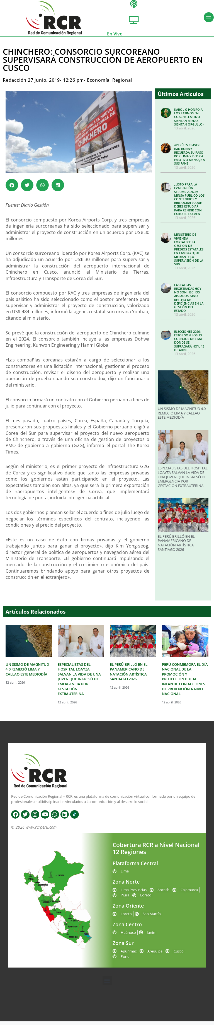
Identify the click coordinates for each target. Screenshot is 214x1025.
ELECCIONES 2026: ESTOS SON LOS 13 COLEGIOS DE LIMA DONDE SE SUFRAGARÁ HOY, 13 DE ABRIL (189, 344)
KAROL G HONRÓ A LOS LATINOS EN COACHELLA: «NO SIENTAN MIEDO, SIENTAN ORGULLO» (189, 120)
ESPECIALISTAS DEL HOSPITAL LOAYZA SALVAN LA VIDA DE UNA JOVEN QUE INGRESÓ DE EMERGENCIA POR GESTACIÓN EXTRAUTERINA (183, 480)
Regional (122, 83)
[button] (12, 188)
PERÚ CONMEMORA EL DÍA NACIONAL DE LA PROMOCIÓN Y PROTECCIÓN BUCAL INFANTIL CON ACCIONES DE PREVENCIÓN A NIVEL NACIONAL (185, 682)
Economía (98, 83)
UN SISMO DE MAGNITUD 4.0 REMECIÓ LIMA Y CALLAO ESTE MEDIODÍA (182, 416)
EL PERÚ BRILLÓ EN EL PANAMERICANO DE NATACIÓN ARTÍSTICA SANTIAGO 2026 (176, 546)
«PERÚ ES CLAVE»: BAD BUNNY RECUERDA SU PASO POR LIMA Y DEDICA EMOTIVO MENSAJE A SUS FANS (189, 157)
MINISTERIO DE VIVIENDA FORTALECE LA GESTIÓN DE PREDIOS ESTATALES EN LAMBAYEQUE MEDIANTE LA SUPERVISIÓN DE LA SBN (188, 253)
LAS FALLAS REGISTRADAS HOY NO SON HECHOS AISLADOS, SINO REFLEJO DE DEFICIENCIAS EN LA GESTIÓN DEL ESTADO (188, 301)
